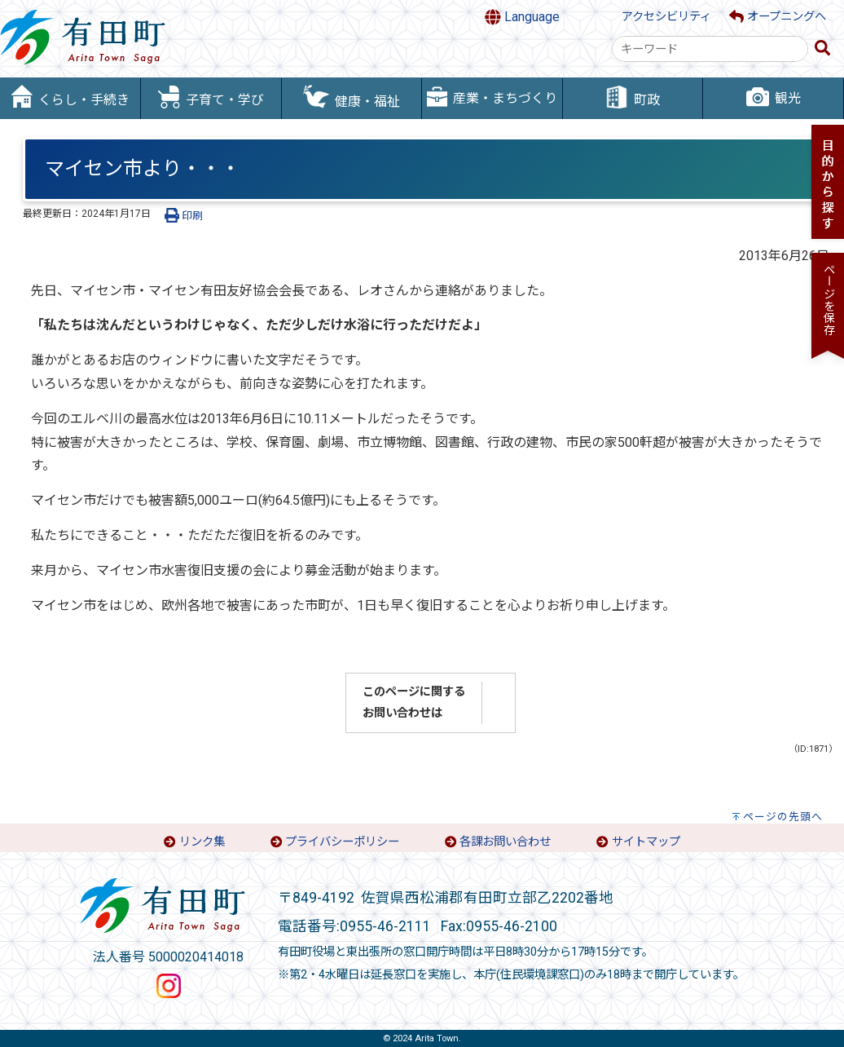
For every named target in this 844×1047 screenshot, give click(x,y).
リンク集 (202, 842)
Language (522, 17)
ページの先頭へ (783, 817)
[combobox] (710, 49)
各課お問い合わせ (505, 842)
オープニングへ (777, 17)
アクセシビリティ (666, 17)
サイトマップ (646, 842)
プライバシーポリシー (342, 842)
